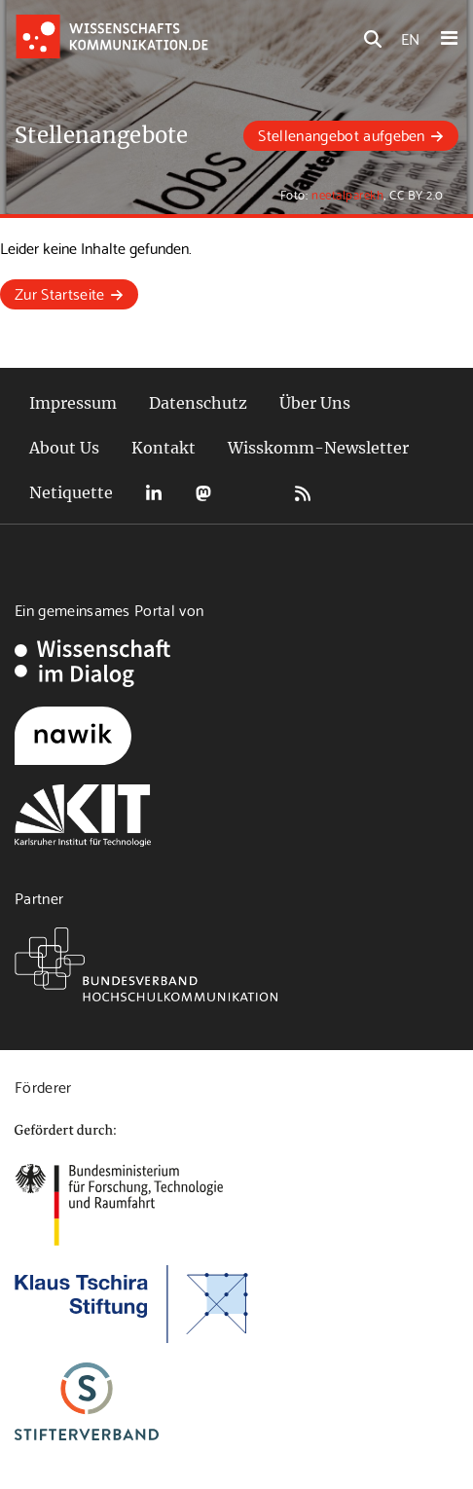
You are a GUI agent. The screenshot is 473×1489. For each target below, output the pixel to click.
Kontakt (163, 447)
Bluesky (253, 493)
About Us (64, 447)
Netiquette (71, 492)
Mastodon (203, 493)
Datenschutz (198, 403)
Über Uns (314, 403)
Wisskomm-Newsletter (318, 447)
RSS (302, 493)
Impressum (73, 403)
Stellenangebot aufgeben (341, 134)
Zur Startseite (59, 292)
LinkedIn (153, 493)
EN (410, 37)
